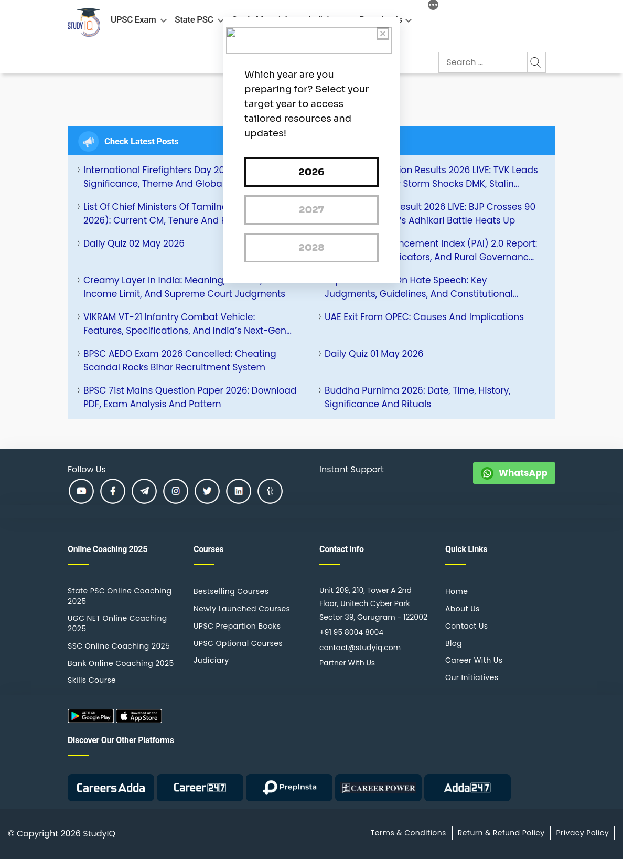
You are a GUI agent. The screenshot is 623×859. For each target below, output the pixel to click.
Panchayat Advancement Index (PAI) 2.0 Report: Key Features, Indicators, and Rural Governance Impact (431, 250)
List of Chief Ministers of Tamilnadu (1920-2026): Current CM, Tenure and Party (176, 213)
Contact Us (466, 626)
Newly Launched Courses (242, 608)
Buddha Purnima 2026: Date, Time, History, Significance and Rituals (418, 397)
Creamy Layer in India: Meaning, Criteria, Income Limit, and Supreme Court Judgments (184, 287)
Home (456, 591)
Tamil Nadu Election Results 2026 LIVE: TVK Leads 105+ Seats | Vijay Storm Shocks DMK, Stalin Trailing (431, 177)
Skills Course (92, 680)
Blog (453, 643)
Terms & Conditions (408, 833)
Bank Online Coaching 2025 (121, 663)
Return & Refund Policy (501, 833)
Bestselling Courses (231, 591)
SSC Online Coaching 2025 (119, 646)
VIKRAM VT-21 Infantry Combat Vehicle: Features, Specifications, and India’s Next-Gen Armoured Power (184, 324)
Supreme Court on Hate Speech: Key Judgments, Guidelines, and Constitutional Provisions (419, 287)
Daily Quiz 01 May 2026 (374, 353)
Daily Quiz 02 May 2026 (134, 243)
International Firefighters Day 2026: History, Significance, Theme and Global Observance (182, 177)
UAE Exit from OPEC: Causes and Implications (424, 317)
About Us (462, 608)
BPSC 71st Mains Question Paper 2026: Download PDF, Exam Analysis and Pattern (189, 397)
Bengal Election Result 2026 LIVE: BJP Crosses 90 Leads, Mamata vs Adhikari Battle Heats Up (430, 213)
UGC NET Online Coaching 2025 (117, 623)
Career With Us (473, 660)
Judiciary (211, 660)
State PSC (194, 19)
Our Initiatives (471, 677)
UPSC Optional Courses (238, 643)
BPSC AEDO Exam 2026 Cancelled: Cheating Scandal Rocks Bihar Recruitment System (179, 360)
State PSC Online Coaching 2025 (119, 596)
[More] (433, 6)
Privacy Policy (582, 833)
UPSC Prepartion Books (237, 626)
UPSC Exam (133, 19)
